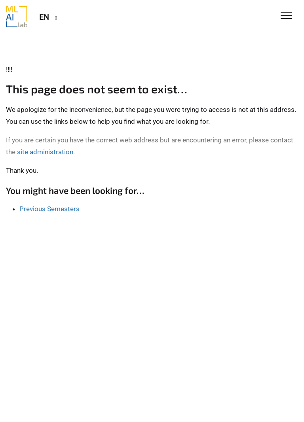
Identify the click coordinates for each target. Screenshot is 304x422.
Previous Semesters (49, 209)
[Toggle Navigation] (286, 16)
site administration (45, 152)
